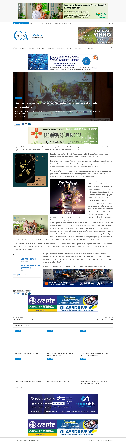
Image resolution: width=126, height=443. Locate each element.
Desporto (40, 48)
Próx (19, 274)
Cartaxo (28, 290)
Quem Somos (33, 23)
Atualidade (22, 48)
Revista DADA (88, 48)
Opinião (69, 48)
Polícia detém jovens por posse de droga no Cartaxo (28, 320)
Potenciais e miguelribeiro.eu (106, 440)
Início (15, 48)
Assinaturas (49, 23)
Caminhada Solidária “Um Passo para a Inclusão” (29, 259)
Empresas (78, 48)
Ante (15, 274)
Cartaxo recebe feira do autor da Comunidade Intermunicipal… (30, 267)
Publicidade (41, 23)
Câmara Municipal (20, 290)
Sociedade (60, 48)
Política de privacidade (65, 23)
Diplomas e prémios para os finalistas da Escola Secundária (95, 320)
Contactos (55, 23)
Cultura (31, 48)
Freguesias (50, 48)
